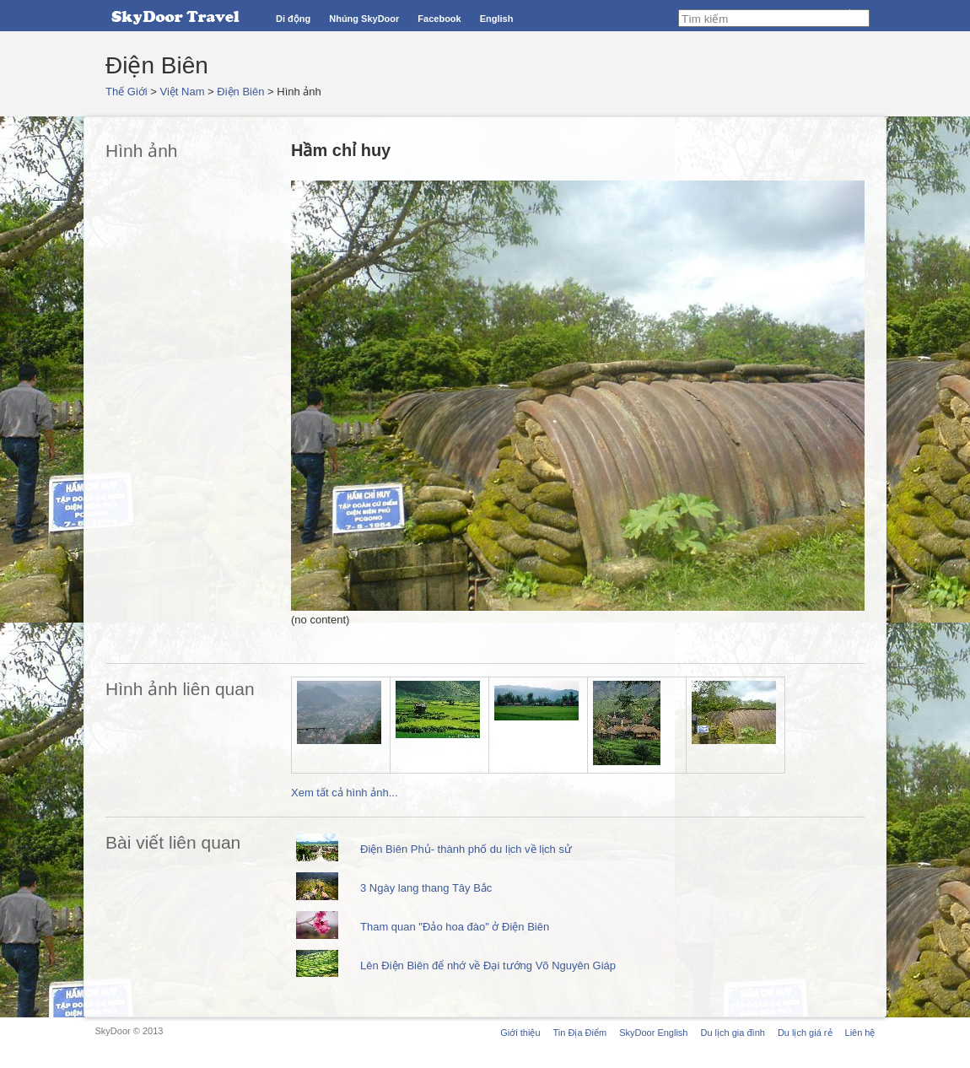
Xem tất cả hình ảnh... (344, 792)
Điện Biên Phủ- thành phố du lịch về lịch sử (466, 849)
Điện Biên (240, 91)
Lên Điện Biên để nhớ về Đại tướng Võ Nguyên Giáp (488, 965)
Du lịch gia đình (732, 1033)
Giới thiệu (520, 1033)
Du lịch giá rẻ (805, 1033)
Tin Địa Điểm (580, 1033)
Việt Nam (182, 91)
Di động (293, 18)
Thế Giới (126, 91)
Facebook (439, 18)
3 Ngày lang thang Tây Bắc (426, 888)
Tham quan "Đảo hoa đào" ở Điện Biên (454, 926)
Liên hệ (860, 1033)
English (497, 18)
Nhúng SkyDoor (364, 18)
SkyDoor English (653, 1033)
